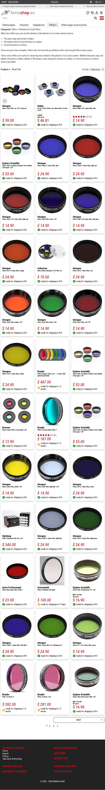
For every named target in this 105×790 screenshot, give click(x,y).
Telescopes (8, 24)
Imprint (5, 753)
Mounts (24, 24)
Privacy (5, 756)
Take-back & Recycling (12, 759)
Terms (5, 750)
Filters (53, 24)
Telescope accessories (74, 24)
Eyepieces (39, 24)
